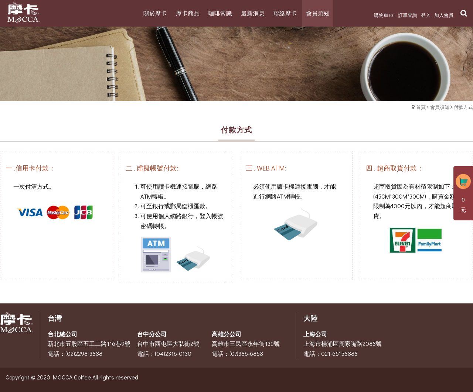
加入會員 (443, 15)
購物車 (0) (384, 15)
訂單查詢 (407, 15)
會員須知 (439, 107)
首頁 (421, 107)
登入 (426, 15)
